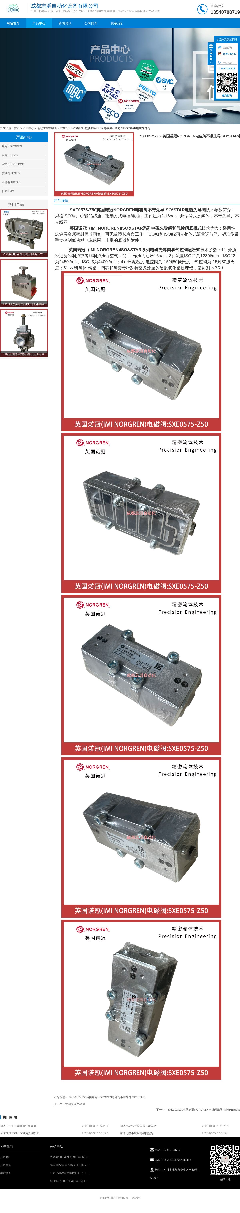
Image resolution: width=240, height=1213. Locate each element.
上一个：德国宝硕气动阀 (69, 1104)
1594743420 (227, 53)
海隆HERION (24, 155)
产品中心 (39, 23)
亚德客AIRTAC (24, 182)
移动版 (136, 1198)
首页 (17, 128)
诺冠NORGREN (47, 128)
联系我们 (117, 23)
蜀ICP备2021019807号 (113, 1198)
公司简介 (91, 23)
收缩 (211, 54)
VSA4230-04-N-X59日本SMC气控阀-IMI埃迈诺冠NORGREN (87, 1157)
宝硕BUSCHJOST (24, 164)
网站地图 (5, 1173)
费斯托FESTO (24, 173)
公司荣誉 (5, 1165)
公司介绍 (5, 1157)
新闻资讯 (65, 23)
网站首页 (13, 23)
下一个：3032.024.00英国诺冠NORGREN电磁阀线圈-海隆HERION (198, 1109)
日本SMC (24, 191)
